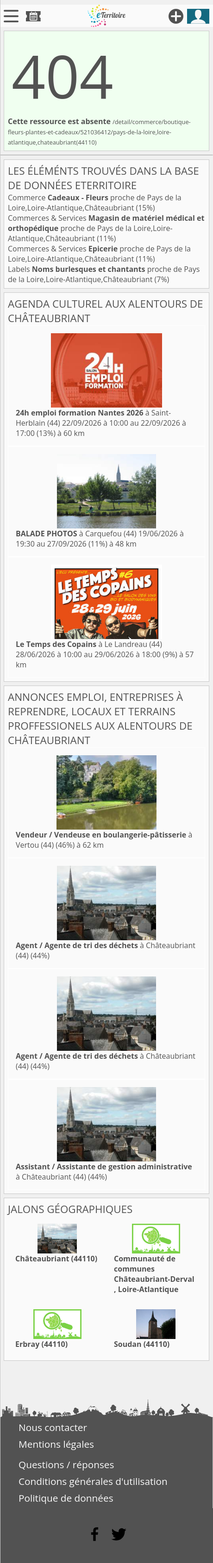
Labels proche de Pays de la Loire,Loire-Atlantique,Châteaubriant (104, 274)
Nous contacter (53, 1427)
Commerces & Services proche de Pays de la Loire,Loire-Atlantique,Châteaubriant (106, 228)
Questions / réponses (66, 1464)
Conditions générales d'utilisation (93, 1481)
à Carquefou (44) (76, 533)
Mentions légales (56, 1444)
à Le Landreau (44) (89, 644)
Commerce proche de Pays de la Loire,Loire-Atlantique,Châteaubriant (95, 202)
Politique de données (66, 1497)
